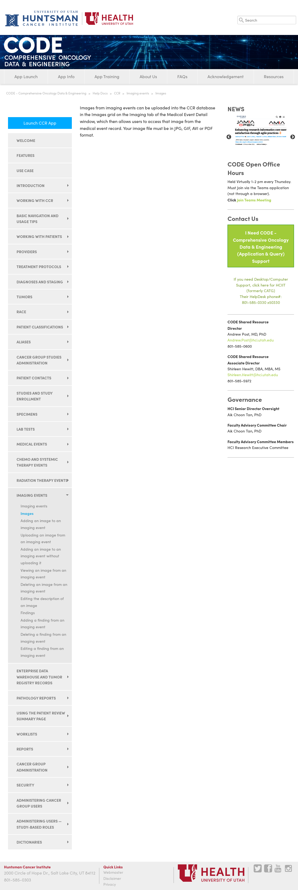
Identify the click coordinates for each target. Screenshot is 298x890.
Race (21, 311)
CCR (117, 93)
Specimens (27, 414)
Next (292, 137)
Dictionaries (29, 842)
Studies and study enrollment (35, 396)
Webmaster (113, 872)
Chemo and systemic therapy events (37, 462)
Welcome (26, 140)
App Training (107, 76)
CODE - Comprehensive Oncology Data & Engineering (46, 93)
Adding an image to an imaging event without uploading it (41, 556)
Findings (28, 612)
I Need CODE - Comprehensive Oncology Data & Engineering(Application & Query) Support (261, 246)
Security (25, 785)
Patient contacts (34, 377)
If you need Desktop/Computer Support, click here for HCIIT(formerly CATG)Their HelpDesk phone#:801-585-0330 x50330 (261, 290)
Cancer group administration (32, 766)
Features (25, 155)
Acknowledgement (225, 76)
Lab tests (26, 429)
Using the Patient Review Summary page (41, 715)
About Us (148, 76)
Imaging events (138, 93)
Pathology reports (36, 698)
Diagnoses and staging (40, 281)
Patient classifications (40, 326)
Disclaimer (112, 878)
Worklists (27, 734)
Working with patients (39, 236)
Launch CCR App (39, 123)
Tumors (24, 296)
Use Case (25, 170)
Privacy (109, 884)
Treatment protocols (39, 266)
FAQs (182, 76)
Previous (229, 137)
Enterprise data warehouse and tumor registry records (39, 676)
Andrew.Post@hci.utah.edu (251, 340)
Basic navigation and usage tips (37, 218)
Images (27, 513)
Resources (274, 76)
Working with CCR (35, 200)
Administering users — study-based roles (39, 823)
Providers (27, 251)
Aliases (24, 341)
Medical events (32, 444)
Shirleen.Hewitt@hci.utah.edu (253, 374)
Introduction (31, 185)
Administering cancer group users (39, 803)
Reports (25, 749)
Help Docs (100, 93)
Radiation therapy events (42, 480)
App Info (66, 76)
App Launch (26, 76)
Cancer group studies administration (39, 359)
